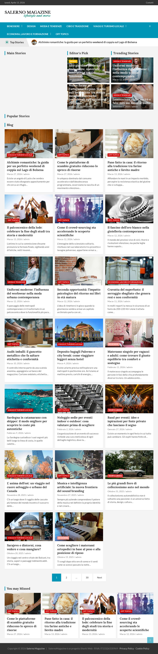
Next (99, 577)
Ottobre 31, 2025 (116, 491)
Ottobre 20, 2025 (15, 553)
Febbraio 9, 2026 (15, 433)
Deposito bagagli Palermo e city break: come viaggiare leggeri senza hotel (76, 355)
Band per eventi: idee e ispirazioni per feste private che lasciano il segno (127, 421)
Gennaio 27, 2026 (116, 429)
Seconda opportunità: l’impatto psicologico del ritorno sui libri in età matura (78, 293)
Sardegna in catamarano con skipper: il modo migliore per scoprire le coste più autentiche (27, 423)
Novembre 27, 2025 (66, 495)
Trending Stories (126, 53)
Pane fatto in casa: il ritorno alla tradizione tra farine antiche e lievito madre (127, 166)
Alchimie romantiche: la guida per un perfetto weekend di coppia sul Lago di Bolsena (28, 166)
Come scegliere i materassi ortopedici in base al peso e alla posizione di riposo (78, 549)
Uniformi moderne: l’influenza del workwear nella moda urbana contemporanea (130, 71)
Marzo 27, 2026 (14, 174)
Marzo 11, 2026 (115, 301)
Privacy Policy (127, 648)
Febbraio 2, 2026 (65, 429)
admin (90, 79)
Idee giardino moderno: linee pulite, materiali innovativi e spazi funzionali (85, 71)
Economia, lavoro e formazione (27, 34)
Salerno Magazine (36, 648)
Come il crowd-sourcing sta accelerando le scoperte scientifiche (76, 231)
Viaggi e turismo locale (108, 26)
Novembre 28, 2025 (16, 495)
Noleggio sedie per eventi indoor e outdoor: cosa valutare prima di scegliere (75, 421)
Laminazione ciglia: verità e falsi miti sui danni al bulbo (132, 101)
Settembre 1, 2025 (121, 106)
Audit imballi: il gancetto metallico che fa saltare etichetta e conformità (24, 355)
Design (31, 26)
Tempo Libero (115, 410)
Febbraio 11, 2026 (116, 367)
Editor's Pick (78, 53)
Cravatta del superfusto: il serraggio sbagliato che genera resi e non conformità (129, 293)
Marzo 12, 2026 (120, 79)
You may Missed (18, 588)
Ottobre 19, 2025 (65, 557)
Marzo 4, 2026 (64, 363)
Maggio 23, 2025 (77, 106)
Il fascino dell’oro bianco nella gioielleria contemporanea (128, 229)
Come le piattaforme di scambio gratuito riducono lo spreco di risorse (77, 166)
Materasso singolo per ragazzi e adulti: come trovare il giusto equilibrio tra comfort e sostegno (129, 357)
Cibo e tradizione (78, 26)
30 (87, 577)
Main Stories (16, 53)
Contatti (149, 2)
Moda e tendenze (51, 26)
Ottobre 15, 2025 (77, 79)
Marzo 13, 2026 (115, 174)
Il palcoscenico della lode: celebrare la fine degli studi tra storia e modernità (28, 231)
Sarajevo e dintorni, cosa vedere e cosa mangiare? (24, 547)
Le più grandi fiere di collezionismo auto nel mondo (128, 485)
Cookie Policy (142, 648)
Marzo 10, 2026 (14, 363)
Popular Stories (18, 116)
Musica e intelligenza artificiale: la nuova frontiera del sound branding (77, 487)
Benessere (13, 26)
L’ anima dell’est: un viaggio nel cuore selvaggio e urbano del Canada (28, 487)
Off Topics (62, 34)
